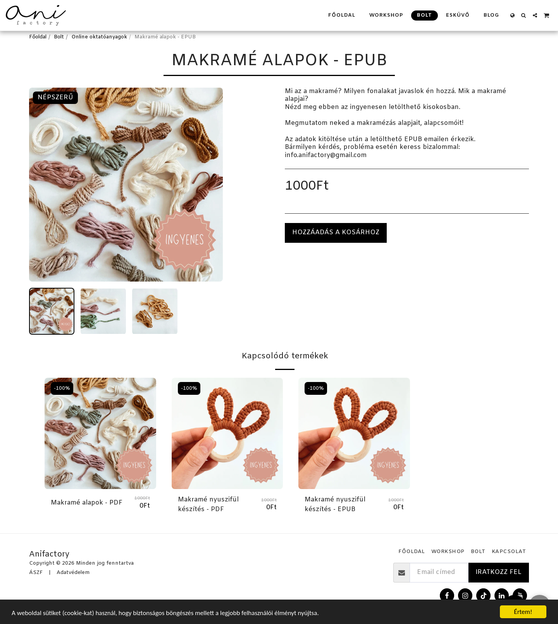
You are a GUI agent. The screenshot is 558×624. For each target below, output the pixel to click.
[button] (523, 15)
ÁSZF (36, 572)
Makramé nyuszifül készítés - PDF (208, 505)
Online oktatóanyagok (99, 37)
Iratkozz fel (498, 572)
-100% (62, 388)
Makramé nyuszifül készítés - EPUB (335, 505)
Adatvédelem (73, 572)
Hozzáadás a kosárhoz (335, 232)
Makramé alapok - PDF (86, 503)
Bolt (59, 37)
